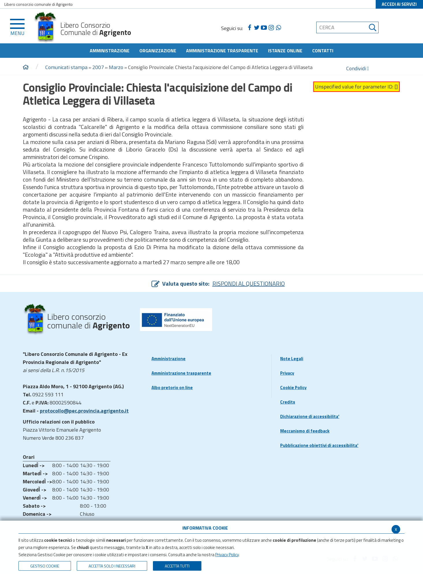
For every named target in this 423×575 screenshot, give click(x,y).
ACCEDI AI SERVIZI (399, 4)
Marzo (116, 67)
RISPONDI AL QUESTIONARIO (248, 283)
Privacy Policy (227, 554)
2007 (98, 67)
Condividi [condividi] (357, 68)
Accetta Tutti (177, 566)
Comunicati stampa (66, 67)
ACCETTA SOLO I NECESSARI (112, 566)
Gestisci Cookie (44, 566)
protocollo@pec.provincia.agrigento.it (84, 411)
